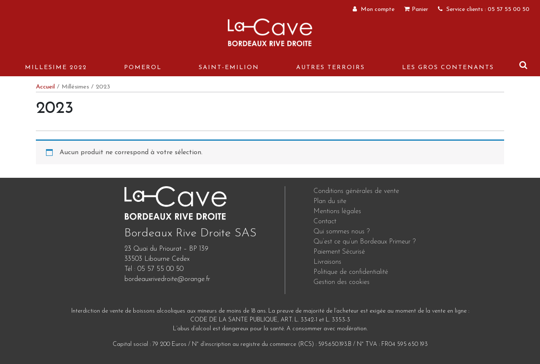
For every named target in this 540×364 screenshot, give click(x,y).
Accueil (45, 87)
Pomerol (143, 67)
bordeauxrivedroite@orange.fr (167, 279)
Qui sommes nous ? (341, 231)
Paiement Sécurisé (339, 252)
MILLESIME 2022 (56, 67)
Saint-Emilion (229, 67)
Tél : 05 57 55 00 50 (154, 269)
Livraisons (327, 262)
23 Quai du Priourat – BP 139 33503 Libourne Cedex (166, 254)
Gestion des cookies (341, 282)
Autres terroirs (330, 67)
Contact (324, 221)
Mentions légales (337, 211)
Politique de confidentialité (350, 272)
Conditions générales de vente (356, 191)
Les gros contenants (448, 67)
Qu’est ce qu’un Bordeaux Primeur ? (364, 241)
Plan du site (329, 201)
